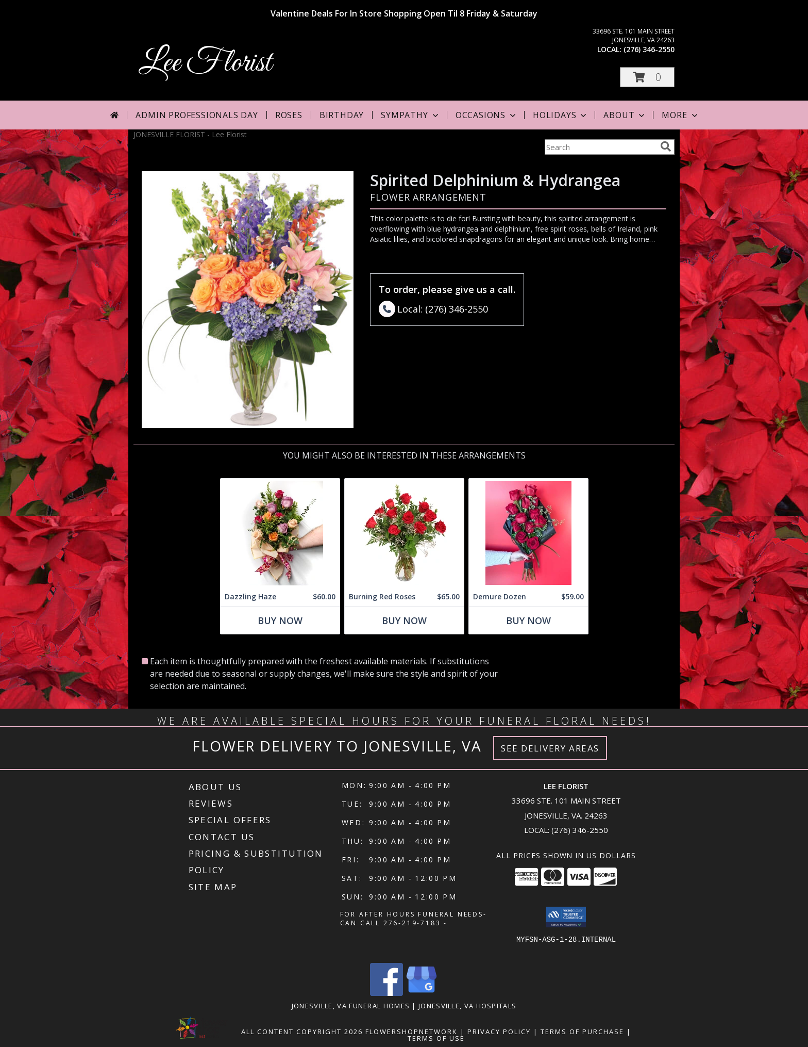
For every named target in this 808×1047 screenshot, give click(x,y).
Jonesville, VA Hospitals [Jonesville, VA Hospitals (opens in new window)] (467, 1005)
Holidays (560, 115)
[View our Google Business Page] (421, 993)
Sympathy (410, 115)
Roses (288, 115)
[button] (647, 77)
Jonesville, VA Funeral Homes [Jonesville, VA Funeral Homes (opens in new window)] (351, 1005)
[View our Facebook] (386, 993)
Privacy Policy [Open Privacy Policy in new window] (499, 1031)
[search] (666, 146)
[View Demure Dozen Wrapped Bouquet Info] (528, 533)
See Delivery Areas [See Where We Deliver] (550, 748)
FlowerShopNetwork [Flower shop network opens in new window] (411, 1031)
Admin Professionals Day (197, 115)
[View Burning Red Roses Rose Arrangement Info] (404, 533)
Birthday (341, 115)
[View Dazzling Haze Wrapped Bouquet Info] (280, 533)
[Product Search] (600, 147)
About (625, 115)
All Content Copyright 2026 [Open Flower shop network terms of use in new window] (302, 1031)
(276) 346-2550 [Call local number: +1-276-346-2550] (649, 49)
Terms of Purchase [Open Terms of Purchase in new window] (582, 1031)
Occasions (487, 115)
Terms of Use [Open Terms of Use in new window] (436, 1038)
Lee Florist (205, 63)
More (680, 115)
